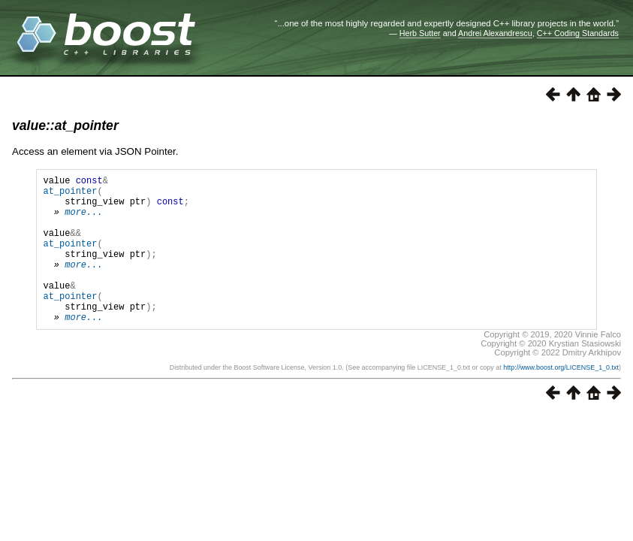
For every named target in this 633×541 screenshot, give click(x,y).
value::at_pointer (65, 125)
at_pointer (70, 195)
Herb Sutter (420, 33)
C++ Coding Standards (578, 33)
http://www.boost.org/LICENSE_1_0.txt (561, 399)
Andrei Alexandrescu (495, 33)
